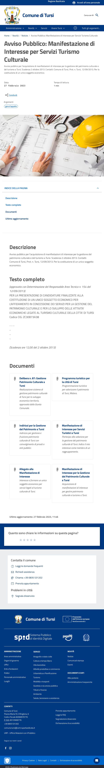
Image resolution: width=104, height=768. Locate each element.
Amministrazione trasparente (80, 682)
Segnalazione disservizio (66, 718)
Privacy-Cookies (28, 760)
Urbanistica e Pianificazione (45, 673)
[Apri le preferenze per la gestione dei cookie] (7, 760)
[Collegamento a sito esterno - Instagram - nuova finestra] (10, 747)
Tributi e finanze (40, 689)
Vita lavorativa (39, 664)
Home (6, 35)
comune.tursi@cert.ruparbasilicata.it (19, 727)
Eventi (70, 664)
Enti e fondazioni (11, 668)
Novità (15, 35)
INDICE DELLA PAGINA (16, 188)
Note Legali (42, 760)
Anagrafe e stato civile (42, 656)
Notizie (25, 35)
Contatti (8, 706)
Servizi (36, 651)
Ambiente (37, 694)
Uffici (6, 664)
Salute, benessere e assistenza (46, 698)
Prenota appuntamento (65, 710)
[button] (86, 2)
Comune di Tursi (38, 15)
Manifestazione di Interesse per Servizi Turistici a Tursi (73, 429)
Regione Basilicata (56, 1)
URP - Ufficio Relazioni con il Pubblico (19, 733)
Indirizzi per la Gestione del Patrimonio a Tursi (32, 427)
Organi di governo (11, 660)
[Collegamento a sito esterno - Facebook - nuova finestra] (5, 747)
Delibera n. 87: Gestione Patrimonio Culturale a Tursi (32, 382)
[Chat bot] (96, 760)
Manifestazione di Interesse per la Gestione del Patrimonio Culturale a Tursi (76, 474)
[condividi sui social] (11, 95)
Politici (7, 673)
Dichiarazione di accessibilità (68, 723)
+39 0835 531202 (11, 723)
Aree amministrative (12, 656)
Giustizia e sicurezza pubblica (45, 685)
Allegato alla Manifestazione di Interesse (29, 473)
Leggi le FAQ (61, 714)
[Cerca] (97, 15)
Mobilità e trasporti (41, 681)
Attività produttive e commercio (46, 669)
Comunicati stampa (76, 660)
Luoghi (7, 681)
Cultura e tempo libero (42, 660)
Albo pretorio (73, 677)
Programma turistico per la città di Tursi (76, 380)
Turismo (36, 677)
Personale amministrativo (15, 677)
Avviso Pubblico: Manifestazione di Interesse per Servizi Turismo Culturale (64, 35)
